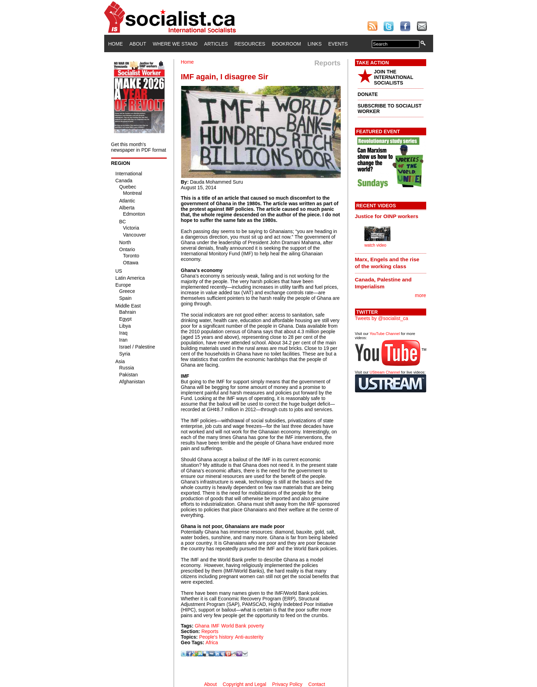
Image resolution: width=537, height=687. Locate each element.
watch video (375, 245)
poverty (256, 626)
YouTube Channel (385, 333)
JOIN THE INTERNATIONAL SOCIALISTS (393, 77)
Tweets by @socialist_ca (381, 318)
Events (338, 44)
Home (115, 44)
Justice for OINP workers (387, 216)
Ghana (202, 626)
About (138, 44)
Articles (216, 44)
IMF (215, 626)
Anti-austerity (249, 637)
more (420, 295)
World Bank (233, 626)
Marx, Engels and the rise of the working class (387, 262)
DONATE (368, 94)
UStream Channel (385, 372)
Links (315, 44)
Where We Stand (175, 44)
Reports (209, 631)
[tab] (390, 216)
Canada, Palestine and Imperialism (383, 283)
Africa (212, 642)
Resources (249, 44)
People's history (216, 637)
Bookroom (286, 44)
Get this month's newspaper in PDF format (138, 147)
